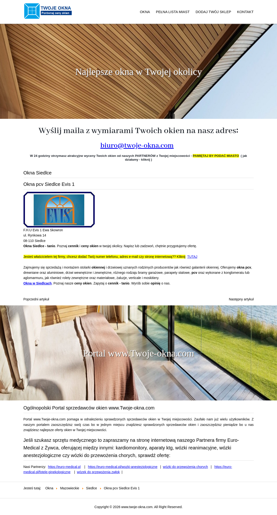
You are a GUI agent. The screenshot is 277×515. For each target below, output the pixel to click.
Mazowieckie (69, 488)
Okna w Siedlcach (37, 283)
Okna (49, 488)
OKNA (145, 12)
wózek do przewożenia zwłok (98, 472)
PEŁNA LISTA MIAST (173, 12)
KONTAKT (245, 12)
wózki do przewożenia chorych (185, 467)
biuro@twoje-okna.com (137, 145)
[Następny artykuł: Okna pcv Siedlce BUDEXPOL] (241, 299)
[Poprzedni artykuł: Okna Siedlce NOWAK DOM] (36, 299)
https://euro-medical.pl (64, 467)
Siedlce (91, 488)
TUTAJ (192, 257)
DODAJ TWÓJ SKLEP (213, 12)
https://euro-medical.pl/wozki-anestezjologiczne (123, 467)
